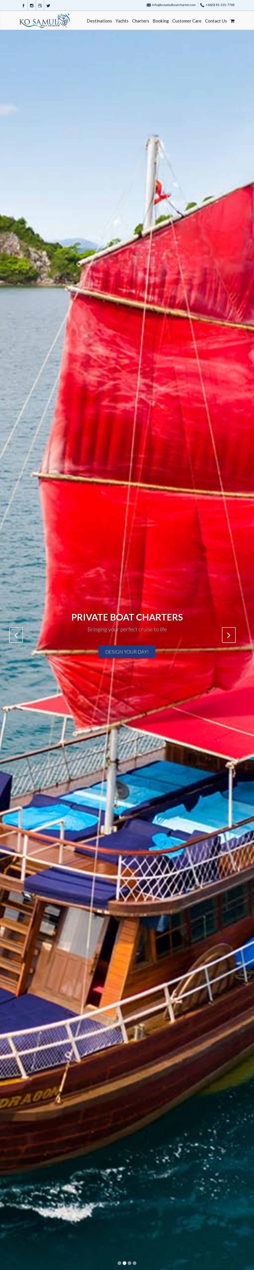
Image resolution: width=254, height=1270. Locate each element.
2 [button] (125, 1263)
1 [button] (120, 1263)
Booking (161, 20)
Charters (140, 20)
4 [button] (135, 1263)
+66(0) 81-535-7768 (217, 5)
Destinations (99, 20)
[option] (127, 635)
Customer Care (187, 20)
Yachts (122, 20)
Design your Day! (127, 652)
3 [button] (130, 1263)
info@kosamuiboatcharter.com (171, 5)
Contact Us (216, 20)
